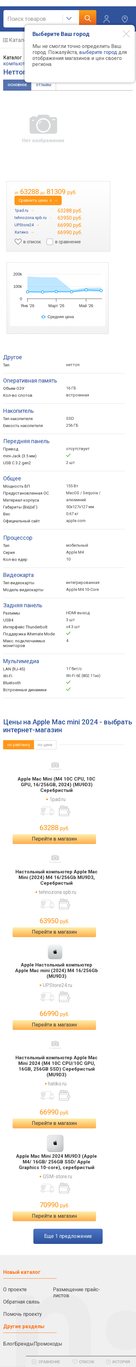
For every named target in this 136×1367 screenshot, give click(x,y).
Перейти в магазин (54, 839)
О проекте (15, 1290)
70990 (54, 1205)
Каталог (19, 40)
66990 (54, 1014)
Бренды (24, 1344)
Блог (8, 1344)
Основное (17, 85)
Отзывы (43, 85)
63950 (54, 921)
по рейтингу (18, 744)
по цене (45, 744)
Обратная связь (21, 1302)
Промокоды (48, 1344)
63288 (54, 828)
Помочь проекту (22, 1314)
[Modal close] (121, 33)
